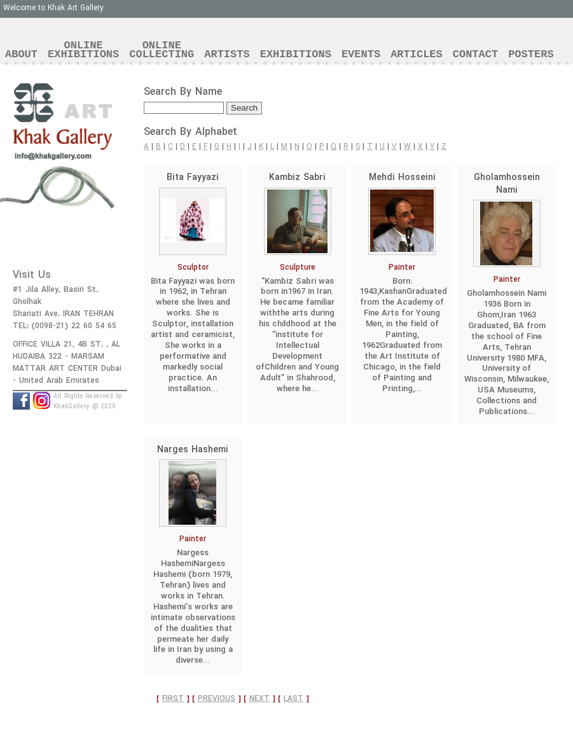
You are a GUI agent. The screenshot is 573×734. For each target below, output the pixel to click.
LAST (293, 699)
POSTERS (530, 54)
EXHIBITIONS (295, 54)
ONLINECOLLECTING (161, 49)
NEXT (259, 699)
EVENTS (361, 54)
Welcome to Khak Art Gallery (53, 8)
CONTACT (475, 54)
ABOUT (21, 54)
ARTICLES (416, 54)
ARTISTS (226, 54)
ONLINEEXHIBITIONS (83, 49)
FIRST (173, 699)
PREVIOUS (216, 699)
